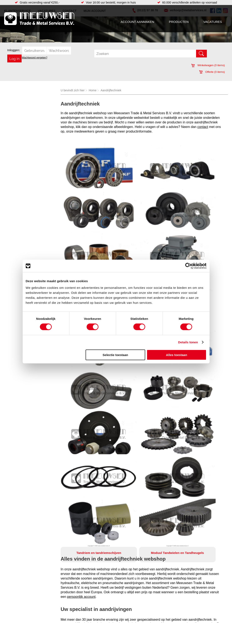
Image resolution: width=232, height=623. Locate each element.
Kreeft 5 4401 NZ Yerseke (199, 581)
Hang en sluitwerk (91, 582)
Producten (179, 22)
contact (202, 127)
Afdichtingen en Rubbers (96, 578)
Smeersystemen (51, 603)
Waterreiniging (89, 603)
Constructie (127, 586)
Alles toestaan (176, 354)
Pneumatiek (48, 594)
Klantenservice (15, 590)
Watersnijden (128, 590)
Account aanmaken (137, 22)
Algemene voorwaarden (157, 616)
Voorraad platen (130, 594)
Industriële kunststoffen (55, 607)
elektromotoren (173, 451)
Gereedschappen (91, 599)
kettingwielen (199, 451)
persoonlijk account (81, 419)
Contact (11, 599)
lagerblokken (112, 451)
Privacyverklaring (126, 616)
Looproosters (88, 590)
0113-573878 (138, 538)
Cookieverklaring (187, 616)
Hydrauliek (127, 582)
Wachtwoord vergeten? (34, 57)
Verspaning (127, 607)
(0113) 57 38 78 (193, 585)
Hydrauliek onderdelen (55, 586)
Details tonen (188, 342)
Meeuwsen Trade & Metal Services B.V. (72, 616)
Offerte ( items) (212, 71)
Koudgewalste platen (133, 603)
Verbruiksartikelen (52, 599)
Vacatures (212, 22)
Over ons (106, 616)
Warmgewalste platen (134, 578)
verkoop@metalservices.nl (80, 538)
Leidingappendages (92, 586)
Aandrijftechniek (111, 90)
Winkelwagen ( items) (208, 65)
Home (92, 90)
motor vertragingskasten (142, 451)
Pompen (85, 594)
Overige (85, 607)
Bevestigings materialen (56, 582)
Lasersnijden (128, 599)
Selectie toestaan (115, 354)
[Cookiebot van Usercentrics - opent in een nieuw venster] (188, 266)
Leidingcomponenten (54, 590)
